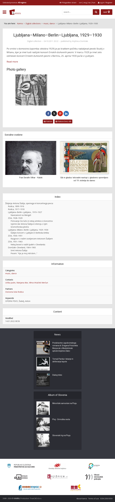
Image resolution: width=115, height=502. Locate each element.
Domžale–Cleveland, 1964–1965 (22, 247)
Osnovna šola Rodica (14, 292)
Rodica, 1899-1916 (16, 206)
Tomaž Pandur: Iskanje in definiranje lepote (62, 360)
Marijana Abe (22, 282)
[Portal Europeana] (94, 466)
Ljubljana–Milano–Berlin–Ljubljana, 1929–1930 (28, 230)
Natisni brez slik (63, 121)
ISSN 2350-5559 (106, 498)
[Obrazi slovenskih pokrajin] (94, 477)
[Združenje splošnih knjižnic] (76, 487)
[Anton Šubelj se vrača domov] (31, 90)
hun (93, 2)
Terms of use (93, 498)
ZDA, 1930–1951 (15, 235)
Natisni (48, 121)
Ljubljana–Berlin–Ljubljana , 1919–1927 (25, 212)
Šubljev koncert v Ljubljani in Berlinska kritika (30, 232)
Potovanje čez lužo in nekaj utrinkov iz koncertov (32, 221)
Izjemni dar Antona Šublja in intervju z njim (29, 224)
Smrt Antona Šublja (19, 250)
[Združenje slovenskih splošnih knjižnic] (57, 477)
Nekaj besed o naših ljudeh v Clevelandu (28, 244)
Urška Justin (10, 282)
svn (80, 2)
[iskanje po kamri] (77, 12)
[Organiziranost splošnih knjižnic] (57, 466)
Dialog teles (57, 375)
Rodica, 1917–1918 (16, 209)
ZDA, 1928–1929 (15, 218)
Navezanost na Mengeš (21, 215)
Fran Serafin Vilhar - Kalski (30, 177)
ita (89, 2)
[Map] (106, 12)
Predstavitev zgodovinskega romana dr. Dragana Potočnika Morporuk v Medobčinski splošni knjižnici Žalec (65, 347)
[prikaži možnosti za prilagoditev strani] (68, 2)
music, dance (11, 273)
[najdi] (96, 12)
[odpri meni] (4, 12)
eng (85, 2)
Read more (12, 61)
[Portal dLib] (21, 477)
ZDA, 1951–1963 (15, 241)
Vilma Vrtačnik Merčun (38, 282)
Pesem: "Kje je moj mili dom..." (24, 253)
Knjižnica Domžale (80, 41)
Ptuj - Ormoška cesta (61, 419)
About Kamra (81, 498)
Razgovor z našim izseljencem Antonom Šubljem (32, 238)
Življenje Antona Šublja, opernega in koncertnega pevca (29, 203)
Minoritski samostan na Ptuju (64, 403)
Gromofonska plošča (20, 227)
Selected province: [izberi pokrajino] (14, 2)
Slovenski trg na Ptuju (61, 435)
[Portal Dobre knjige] (30, 487)
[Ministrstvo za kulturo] (21, 466)
